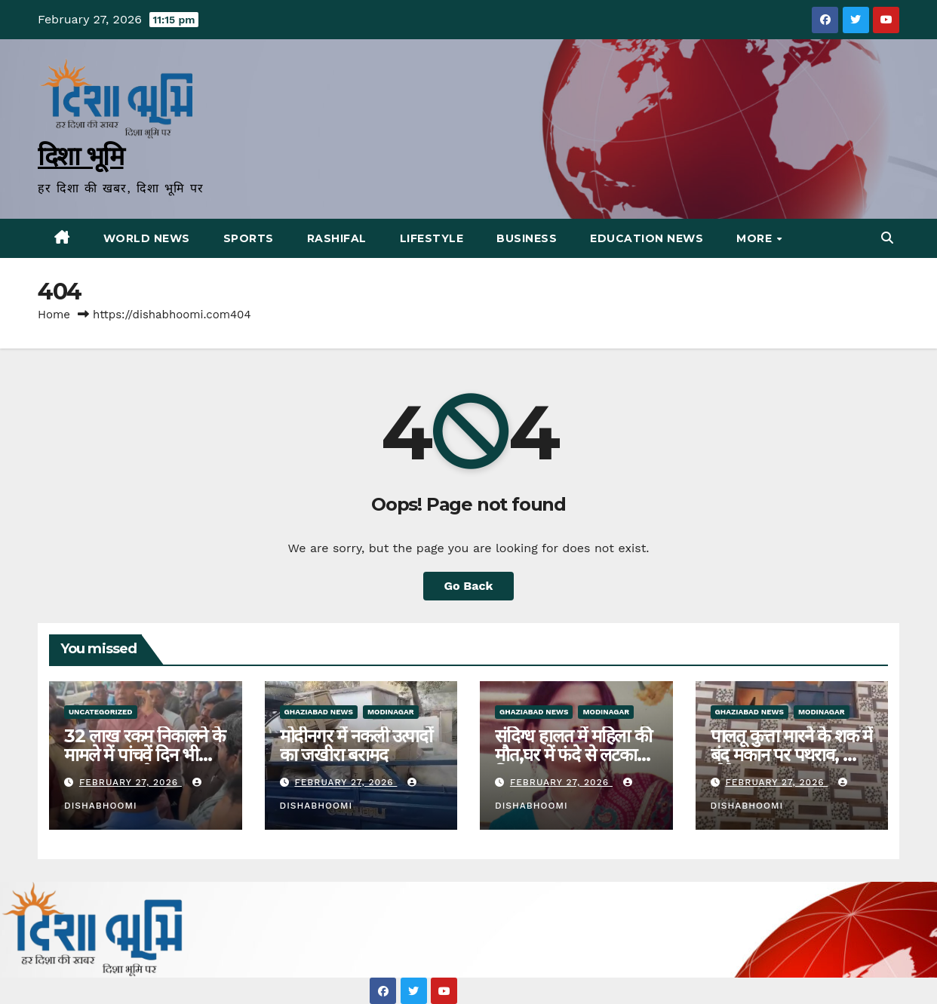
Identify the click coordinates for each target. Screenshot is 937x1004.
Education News (646, 238)
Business (526, 238)
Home (54, 314)
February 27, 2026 (130, 782)
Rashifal (337, 238)
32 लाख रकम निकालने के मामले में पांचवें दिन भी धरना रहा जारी (144, 754)
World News (146, 238)
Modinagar (390, 712)
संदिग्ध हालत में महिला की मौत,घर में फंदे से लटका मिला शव (573, 754)
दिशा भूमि (81, 156)
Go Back (468, 586)
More (756, 238)
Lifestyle (432, 238)
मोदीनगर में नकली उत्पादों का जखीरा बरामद (356, 745)
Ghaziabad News (318, 712)
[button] (887, 238)
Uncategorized (101, 712)
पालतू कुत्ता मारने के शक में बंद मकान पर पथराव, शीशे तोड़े (792, 754)
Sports (248, 238)
